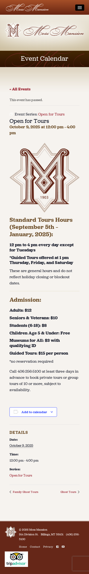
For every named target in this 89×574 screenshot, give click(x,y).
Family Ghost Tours (25, 492)
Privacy (48, 547)
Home (23, 547)
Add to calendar (34, 412)
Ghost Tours (69, 492)
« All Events (20, 89)
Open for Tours (20, 475)
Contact (35, 547)
